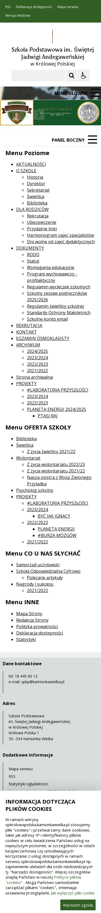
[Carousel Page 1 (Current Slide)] (52, 115)
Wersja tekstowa (17, 15)
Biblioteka (37, 203)
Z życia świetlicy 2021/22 (51, 451)
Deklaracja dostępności (34, 7)
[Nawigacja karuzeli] (32, 115)
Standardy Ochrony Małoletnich (58, 313)
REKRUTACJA (29, 325)
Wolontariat (28, 458)
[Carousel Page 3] (62, 115)
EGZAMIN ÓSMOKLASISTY (42, 338)
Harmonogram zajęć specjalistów (60, 235)
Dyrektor (36, 184)
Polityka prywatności (37, 626)
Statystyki (26, 639)
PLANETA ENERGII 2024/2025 (56, 409)
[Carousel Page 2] (57, 115)
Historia (35, 177)
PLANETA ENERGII (56, 529)
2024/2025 (37, 351)
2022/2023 (37, 364)
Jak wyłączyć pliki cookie (73, 893)
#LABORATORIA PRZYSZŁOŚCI (57, 390)
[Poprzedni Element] (25, 115)
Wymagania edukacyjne (50, 267)
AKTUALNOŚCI (31, 164)
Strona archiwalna (34, 377)
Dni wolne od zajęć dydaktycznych (61, 242)
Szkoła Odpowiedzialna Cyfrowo (48, 571)
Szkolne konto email (47, 319)
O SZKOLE (26, 171)
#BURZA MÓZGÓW (57, 535)
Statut (33, 261)
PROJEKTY (26, 383)
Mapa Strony (29, 614)
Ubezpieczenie (41, 222)
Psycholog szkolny (34, 490)
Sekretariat (38, 190)
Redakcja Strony (32, 620)
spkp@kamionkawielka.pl (42, 681)
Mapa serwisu (67, 7)
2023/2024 (37, 358)
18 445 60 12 (26, 676)
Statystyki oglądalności (28, 783)
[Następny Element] (39, 115)
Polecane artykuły (45, 578)
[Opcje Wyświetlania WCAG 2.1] (84, 75)
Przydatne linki (42, 229)
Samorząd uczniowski (38, 565)
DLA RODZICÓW (32, 209)
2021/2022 (37, 371)
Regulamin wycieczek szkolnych (58, 287)
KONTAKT (26, 332)
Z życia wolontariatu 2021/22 (56, 471)
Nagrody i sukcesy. (35, 584)
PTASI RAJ (48, 416)
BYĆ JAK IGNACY (54, 516)
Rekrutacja (37, 216)
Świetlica (35, 196)
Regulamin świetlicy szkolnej (55, 306)
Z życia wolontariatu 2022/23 (56, 464)
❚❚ (10, 114)
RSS (8, 7)
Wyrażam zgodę (78, 905)
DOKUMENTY (30, 248)
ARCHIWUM (28, 345)
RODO (33, 254)
